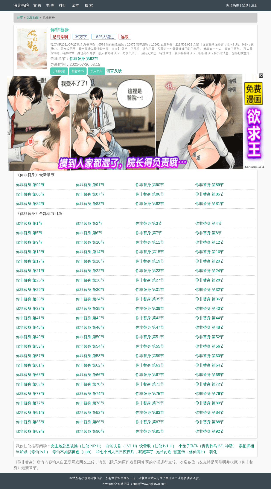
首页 (20, 17)
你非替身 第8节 (208, 233)
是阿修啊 (60, 37)
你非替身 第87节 (90, 194)
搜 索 (89, 5)
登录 (245, 5)
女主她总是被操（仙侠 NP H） (77, 446)
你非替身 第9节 (29, 242)
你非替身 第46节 (90, 327)
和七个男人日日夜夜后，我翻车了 (125, 452)
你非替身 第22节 (90, 271)
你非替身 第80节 (209, 403)
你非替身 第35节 (150, 299)
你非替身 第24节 (209, 271)
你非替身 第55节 (150, 346)
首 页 (37, 5)
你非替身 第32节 (209, 289)
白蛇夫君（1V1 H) (121, 446)
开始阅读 (59, 71)
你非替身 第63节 (150, 365)
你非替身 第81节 (209, 204)
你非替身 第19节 (150, 261)
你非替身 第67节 (150, 375)
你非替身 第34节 (90, 299)
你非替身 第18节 (90, 261)
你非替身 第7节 (149, 233)
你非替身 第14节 (90, 252)
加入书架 (96, 71)
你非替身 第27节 (150, 280)
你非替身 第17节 (30, 261)
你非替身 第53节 (30, 346)
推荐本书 (78, 71)
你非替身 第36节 (209, 299)
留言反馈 (114, 71)
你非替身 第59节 (150, 356)
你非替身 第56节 (209, 346)
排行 (62, 5)
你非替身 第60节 (209, 356)
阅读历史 (232, 5)
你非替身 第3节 (149, 223)
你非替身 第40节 (209, 308)
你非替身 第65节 (30, 375)
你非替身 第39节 (150, 308)
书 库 (50, 5)
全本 (75, 5)
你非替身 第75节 (150, 393)
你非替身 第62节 (90, 365)
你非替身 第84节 (30, 204)
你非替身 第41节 (30, 318)
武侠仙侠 (33, 17)
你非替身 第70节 (90, 384)
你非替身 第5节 (29, 233)
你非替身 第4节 (208, 223)
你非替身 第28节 (209, 280)
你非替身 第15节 (150, 252)
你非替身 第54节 (90, 346)
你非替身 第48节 (209, 327)
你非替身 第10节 (90, 242)
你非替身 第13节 (30, 252)
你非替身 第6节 (89, 233)
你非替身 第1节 (29, 223)
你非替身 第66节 (90, 375)
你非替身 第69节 (30, 384)
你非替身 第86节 (150, 194)
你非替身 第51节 (150, 337)
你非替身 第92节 (84, 59)
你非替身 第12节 (209, 242)
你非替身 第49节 (30, 337)
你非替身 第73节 (30, 393)
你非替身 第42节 (90, 318)
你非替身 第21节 (30, 271)
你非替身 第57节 (30, 356)
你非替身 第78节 (90, 403)
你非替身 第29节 (30, 289)
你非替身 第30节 (90, 289)
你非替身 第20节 (209, 261)
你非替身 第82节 (150, 204)
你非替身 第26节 (90, 280)
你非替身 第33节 (30, 299)
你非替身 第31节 (150, 289)
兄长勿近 (163, 452)
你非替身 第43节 (150, 318)
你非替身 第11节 (150, 242)
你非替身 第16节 (209, 252)
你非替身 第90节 (150, 185)
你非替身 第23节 (150, 271)
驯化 (213, 452)
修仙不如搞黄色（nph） (73, 452)
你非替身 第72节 (209, 384)
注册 (254, 5)
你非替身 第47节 (150, 327)
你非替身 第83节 (90, 204)
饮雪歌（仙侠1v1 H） (157, 446)
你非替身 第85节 (209, 194)
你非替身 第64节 (209, 365)
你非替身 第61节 (30, 365)
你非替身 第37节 (30, 308)
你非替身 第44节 (209, 318)
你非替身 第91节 (90, 185)
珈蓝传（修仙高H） (190, 452)
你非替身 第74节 (90, 393)
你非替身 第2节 (89, 223)
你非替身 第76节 (209, 393)
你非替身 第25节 (30, 280)
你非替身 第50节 (90, 337)
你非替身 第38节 (90, 308)
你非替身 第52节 (209, 337)
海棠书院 (21, 5)
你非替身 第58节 (90, 356)
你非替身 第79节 (150, 403)
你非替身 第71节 (150, 384)
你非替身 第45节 (30, 327)
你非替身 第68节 (209, 375)
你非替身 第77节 (30, 403)
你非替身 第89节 (209, 185)
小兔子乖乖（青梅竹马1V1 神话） (207, 446)
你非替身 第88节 (30, 194)
